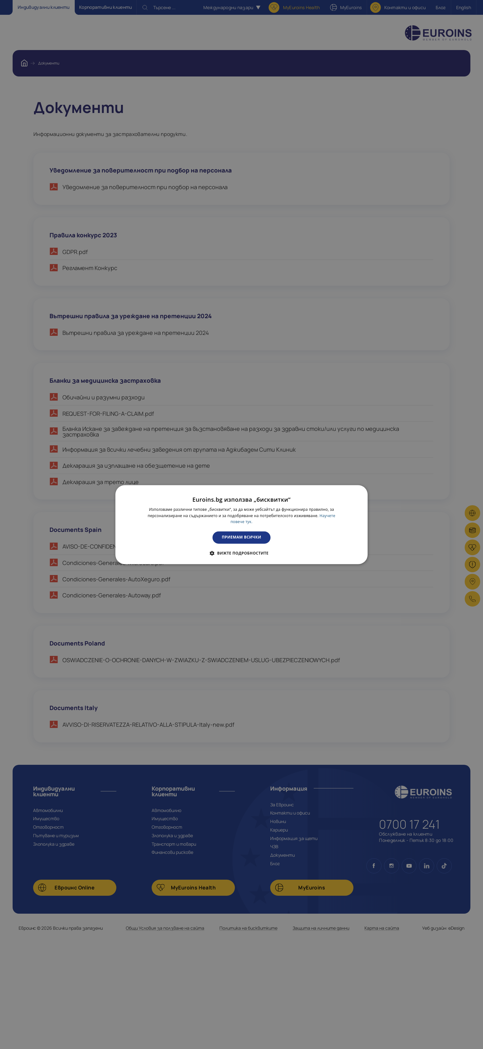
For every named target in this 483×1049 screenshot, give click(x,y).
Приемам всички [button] (241, 537)
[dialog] (241, 524)
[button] (241, 553)
